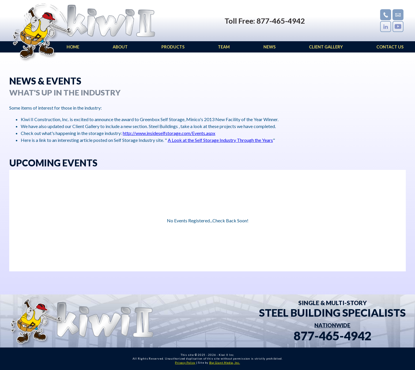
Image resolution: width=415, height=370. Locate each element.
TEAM (224, 46)
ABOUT (120, 46)
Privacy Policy (185, 362)
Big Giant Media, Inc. (224, 362)
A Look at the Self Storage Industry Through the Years (220, 140)
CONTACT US (389, 46)
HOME (73, 46)
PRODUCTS (172, 46)
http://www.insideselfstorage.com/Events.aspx (169, 133)
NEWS (269, 46)
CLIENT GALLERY (326, 46)
